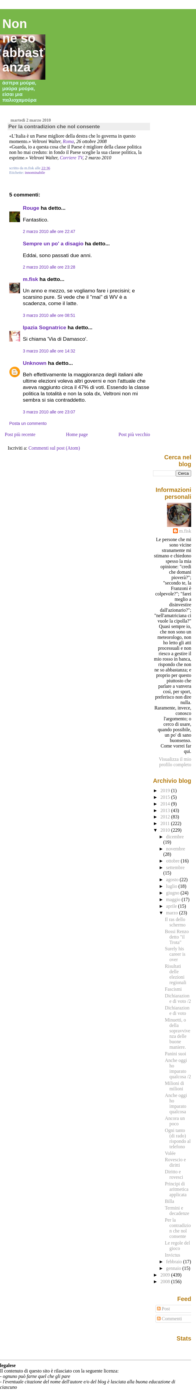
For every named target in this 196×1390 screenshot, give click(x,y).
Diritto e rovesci (174, 1174)
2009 (165, 1274)
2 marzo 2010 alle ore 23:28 (49, 267)
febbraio (174, 1261)
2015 (165, 797)
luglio (172, 886)
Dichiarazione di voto (177, 1010)
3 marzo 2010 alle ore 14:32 (49, 351)
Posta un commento (28, 423)
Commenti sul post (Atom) (54, 448)
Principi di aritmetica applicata (176, 1189)
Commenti (169, 1318)
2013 (165, 810)
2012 (165, 816)
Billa (169, 1201)
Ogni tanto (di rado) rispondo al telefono (178, 1138)
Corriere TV (71, 157)
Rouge (31, 208)
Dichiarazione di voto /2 (178, 998)
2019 (165, 790)
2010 (165, 830)
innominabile (35, 173)
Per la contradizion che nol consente (54, 126)
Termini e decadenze (177, 1210)
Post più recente (20, 434)
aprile (172, 906)
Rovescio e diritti (175, 1162)
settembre (175, 867)
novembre (175, 848)
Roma (68, 141)
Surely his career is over (175, 954)
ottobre (173, 860)
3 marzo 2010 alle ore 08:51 (49, 315)
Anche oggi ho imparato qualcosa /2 (178, 1068)
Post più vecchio (134, 434)
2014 (165, 803)
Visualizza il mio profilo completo (175, 762)
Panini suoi (175, 1053)
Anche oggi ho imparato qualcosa (176, 1103)
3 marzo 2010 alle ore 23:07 (49, 412)
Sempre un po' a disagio (53, 244)
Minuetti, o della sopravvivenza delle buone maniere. (177, 1033)
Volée (170, 1153)
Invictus (172, 1255)
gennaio (174, 1268)
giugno (173, 892)
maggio (173, 899)
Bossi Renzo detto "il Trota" (177, 937)
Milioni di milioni (174, 1086)
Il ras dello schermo (175, 922)
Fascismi (173, 989)
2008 (165, 1281)
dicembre (175, 836)
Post (163, 1308)
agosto (173, 879)
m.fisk (30, 279)
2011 (165, 823)
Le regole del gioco (177, 1245)
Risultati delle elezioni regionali (175, 974)
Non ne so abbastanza (23, 45)
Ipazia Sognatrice (44, 327)
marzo (172, 912)
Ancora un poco (175, 1121)
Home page (77, 434)
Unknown (34, 363)
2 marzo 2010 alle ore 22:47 (49, 231)
